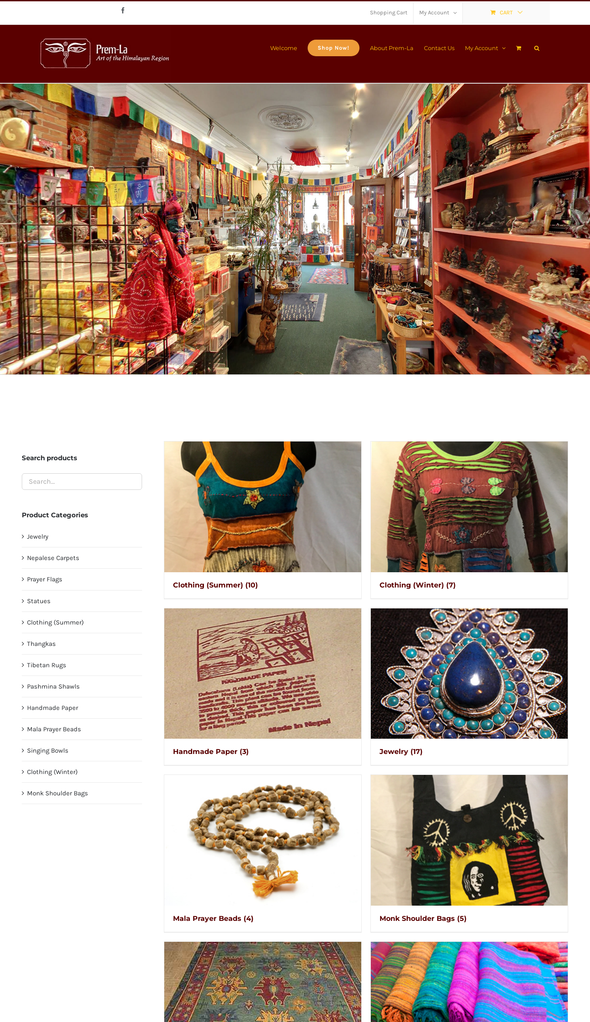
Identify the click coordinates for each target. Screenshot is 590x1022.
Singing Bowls (47, 750)
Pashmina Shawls (53, 686)
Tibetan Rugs (46, 665)
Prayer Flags (44, 579)
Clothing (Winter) (52, 772)
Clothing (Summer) (55, 622)
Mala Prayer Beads (54, 729)
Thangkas (41, 644)
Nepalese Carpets (53, 558)
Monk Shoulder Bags (57, 793)
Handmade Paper (52, 708)
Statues (39, 601)
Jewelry (37, 536)
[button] (536, 47)
